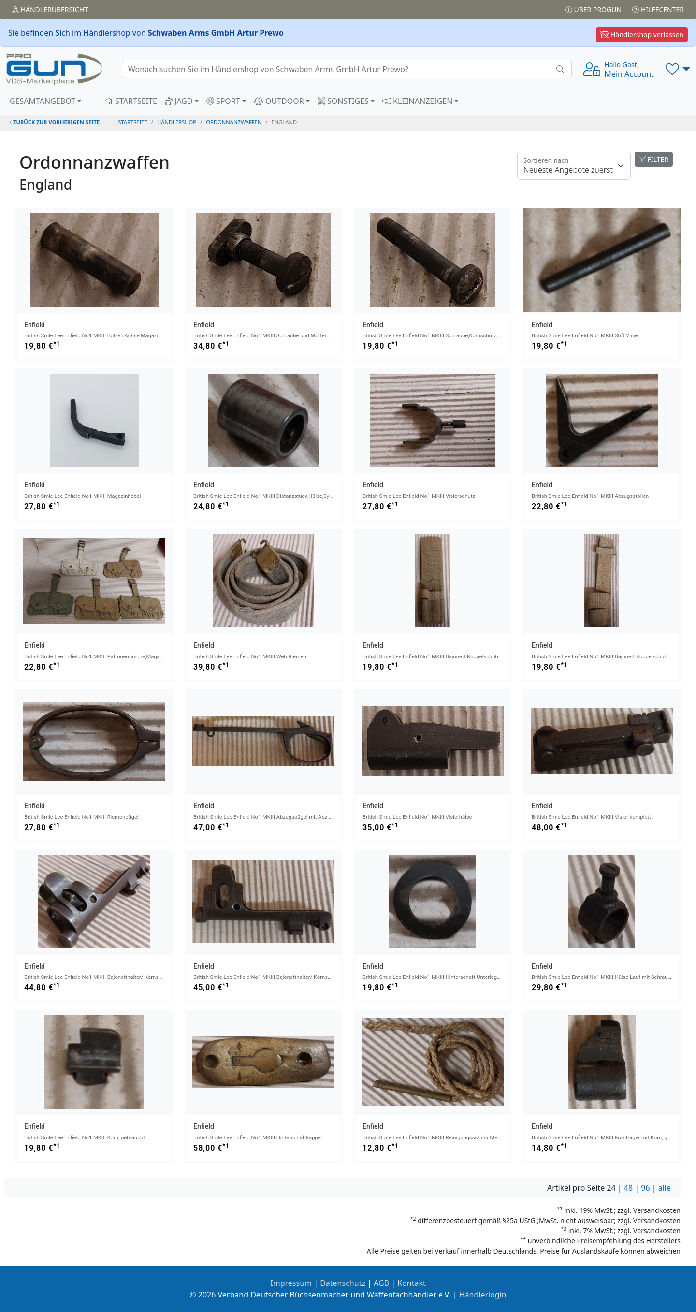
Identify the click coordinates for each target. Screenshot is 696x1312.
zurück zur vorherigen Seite (55, 122)
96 (645, 1187)
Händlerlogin (483, 1294)
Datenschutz (342, 1283)
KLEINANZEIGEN (417, 101)
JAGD (179, 101)
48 (628, 1187)
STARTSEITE (130, 101)
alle (664, 1187)
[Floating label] (574, 166)
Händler (50, 9)
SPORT (223, 101)
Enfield (34, 325)
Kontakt (411, 1283)
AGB (381, 1283)
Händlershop (176, 122)
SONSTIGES (343, 101)
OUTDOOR (279, 101)
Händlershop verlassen (641, 34)
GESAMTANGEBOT (42, 101)
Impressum (291, 1283)
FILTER (653, 159)
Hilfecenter (658, 9)
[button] (678, 69)
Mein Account (629, 69)
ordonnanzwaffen (233, 122)
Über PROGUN (594, 9)
